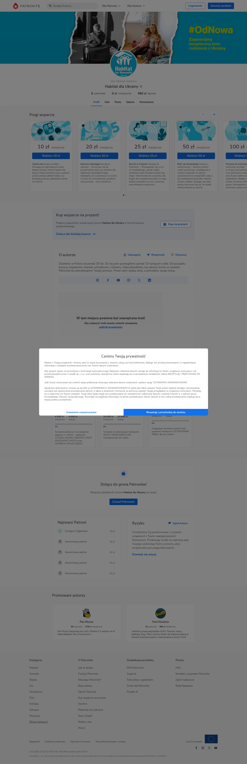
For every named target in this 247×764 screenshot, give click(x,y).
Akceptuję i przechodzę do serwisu (165, 412)
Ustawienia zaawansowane (81, 412)
